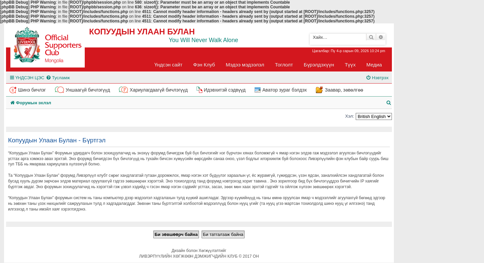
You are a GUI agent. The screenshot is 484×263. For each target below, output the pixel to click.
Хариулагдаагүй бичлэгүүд (159, 90)
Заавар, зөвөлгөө (344, 90)
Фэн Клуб (204, 65)
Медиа (374, 65)
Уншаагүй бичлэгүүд (88, 90)
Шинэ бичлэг (32, 90)
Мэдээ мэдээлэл (245, 65)
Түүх (350, 65)
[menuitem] (58, 78)
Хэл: (349, 116)
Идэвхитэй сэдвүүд (225, 90)
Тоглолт (284, 65)
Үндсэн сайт (168, 65)
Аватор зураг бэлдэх (284, 90)
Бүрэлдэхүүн (319, 65)
